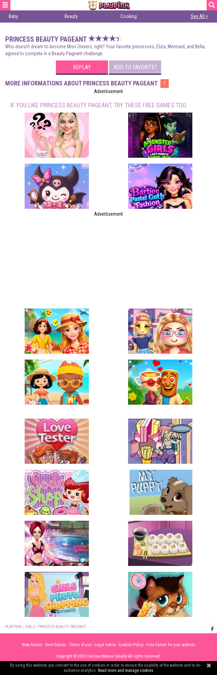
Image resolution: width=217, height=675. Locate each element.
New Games (32, 644)
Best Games (55, 644)
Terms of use (80, 644)
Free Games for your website (171, 644)
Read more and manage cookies (125, 670)
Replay (82, 67)
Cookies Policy (131, 644)
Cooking (128, 16)
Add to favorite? (135, 67)
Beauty (71, 16)
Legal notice (105, 644)
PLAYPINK (13, 626)
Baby (13, 16)
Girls (30, 626)
